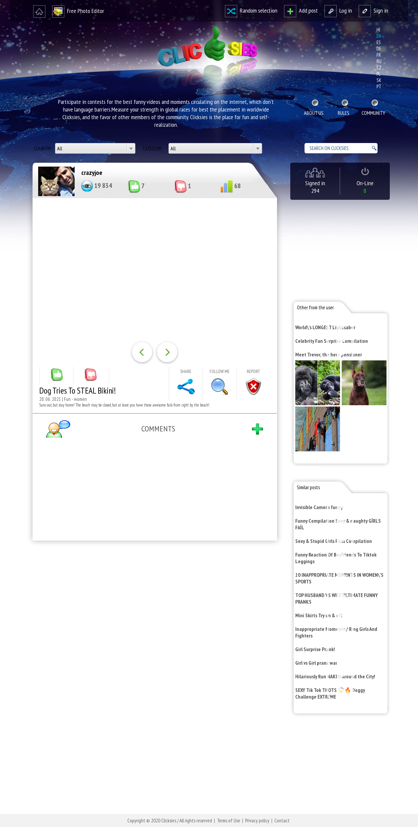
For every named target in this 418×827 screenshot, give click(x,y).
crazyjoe (91, 172)
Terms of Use (228, 820)
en (379, 36)
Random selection (251, 10)
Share (185, 371)
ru (379, 61)
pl (379, 74)
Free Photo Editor (78, 11)
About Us (313, 113)
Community (373, 113)
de (379, 48)
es (379, 42)
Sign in (373, 10)
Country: (43, 148)
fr (379, 55)
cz (379, 67)
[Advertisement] (153, 632)
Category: (153, 148)
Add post (301, 10)
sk (379, 80)
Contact (282, 820)
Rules (343, 113)
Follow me (220, 371)
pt (379, 86)
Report (253, 371)
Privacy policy (257, 820)
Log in (338, 10)
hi (378, 30)
